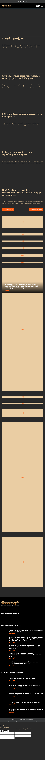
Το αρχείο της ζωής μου (13, 38)
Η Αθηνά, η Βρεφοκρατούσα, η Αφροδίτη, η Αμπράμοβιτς (22, 115)
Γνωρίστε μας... (18, 721)
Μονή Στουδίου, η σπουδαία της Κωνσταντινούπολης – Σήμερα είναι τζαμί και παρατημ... (21, 192)
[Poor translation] (6, 731)
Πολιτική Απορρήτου (34, 721)
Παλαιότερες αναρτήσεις (36, 209)
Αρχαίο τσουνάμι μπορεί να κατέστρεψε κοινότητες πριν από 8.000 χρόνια (21, 77)
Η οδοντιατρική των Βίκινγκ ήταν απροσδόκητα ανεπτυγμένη (17, 153)
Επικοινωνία (25, 721)
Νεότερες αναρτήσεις (8, 209)
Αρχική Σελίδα (10, 721)
